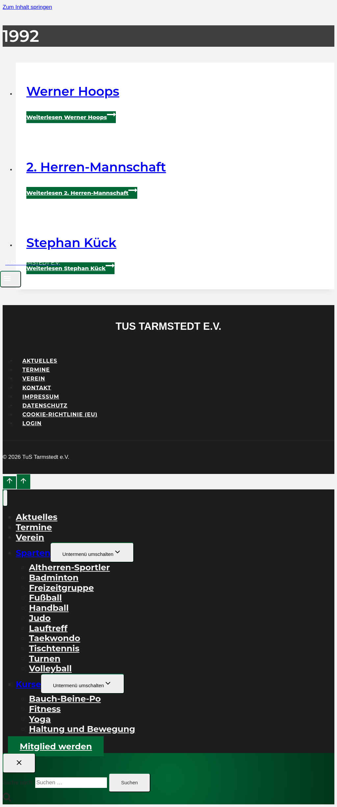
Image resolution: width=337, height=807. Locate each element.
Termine (36, 370)
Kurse (28, 684)
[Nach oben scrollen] (9, 482)
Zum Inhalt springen (27, 7)
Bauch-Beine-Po (65, 698)
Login (32, 423)
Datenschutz (44, 406)
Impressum (40, 397)
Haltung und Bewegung (82, 729)
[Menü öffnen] (10, 279)
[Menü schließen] (5, 498)
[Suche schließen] (19, 763)
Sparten (33, 553)
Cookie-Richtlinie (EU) (59, 414)
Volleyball (50, 668)
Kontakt (36, 387)
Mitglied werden (56, 746)
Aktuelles (39, 361)
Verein (33, 379)
